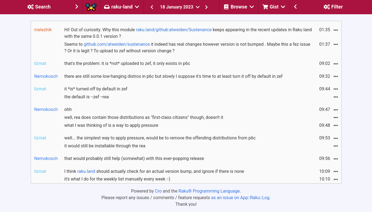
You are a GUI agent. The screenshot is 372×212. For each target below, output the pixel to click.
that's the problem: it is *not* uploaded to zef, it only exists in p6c (127, 63)
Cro (158, 191)
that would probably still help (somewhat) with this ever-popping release (134, 158)
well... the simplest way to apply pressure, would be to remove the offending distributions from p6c (160, 138)
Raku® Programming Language (209, 191)
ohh (68, 109)
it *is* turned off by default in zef (95, 88)
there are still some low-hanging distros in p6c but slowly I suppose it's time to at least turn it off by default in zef (173, 76)
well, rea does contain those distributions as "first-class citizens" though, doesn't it (143, 117)
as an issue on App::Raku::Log (240, 197)
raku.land (86, 171)
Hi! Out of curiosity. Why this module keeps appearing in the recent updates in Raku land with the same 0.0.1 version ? (188, 33)
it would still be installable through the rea (104, 145)
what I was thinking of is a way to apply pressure (111, 125)
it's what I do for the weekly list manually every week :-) (117, 179)
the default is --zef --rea (86, 96)
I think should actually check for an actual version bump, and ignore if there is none (154, 171)
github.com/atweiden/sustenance (117, 44)
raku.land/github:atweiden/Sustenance (173, 29)
